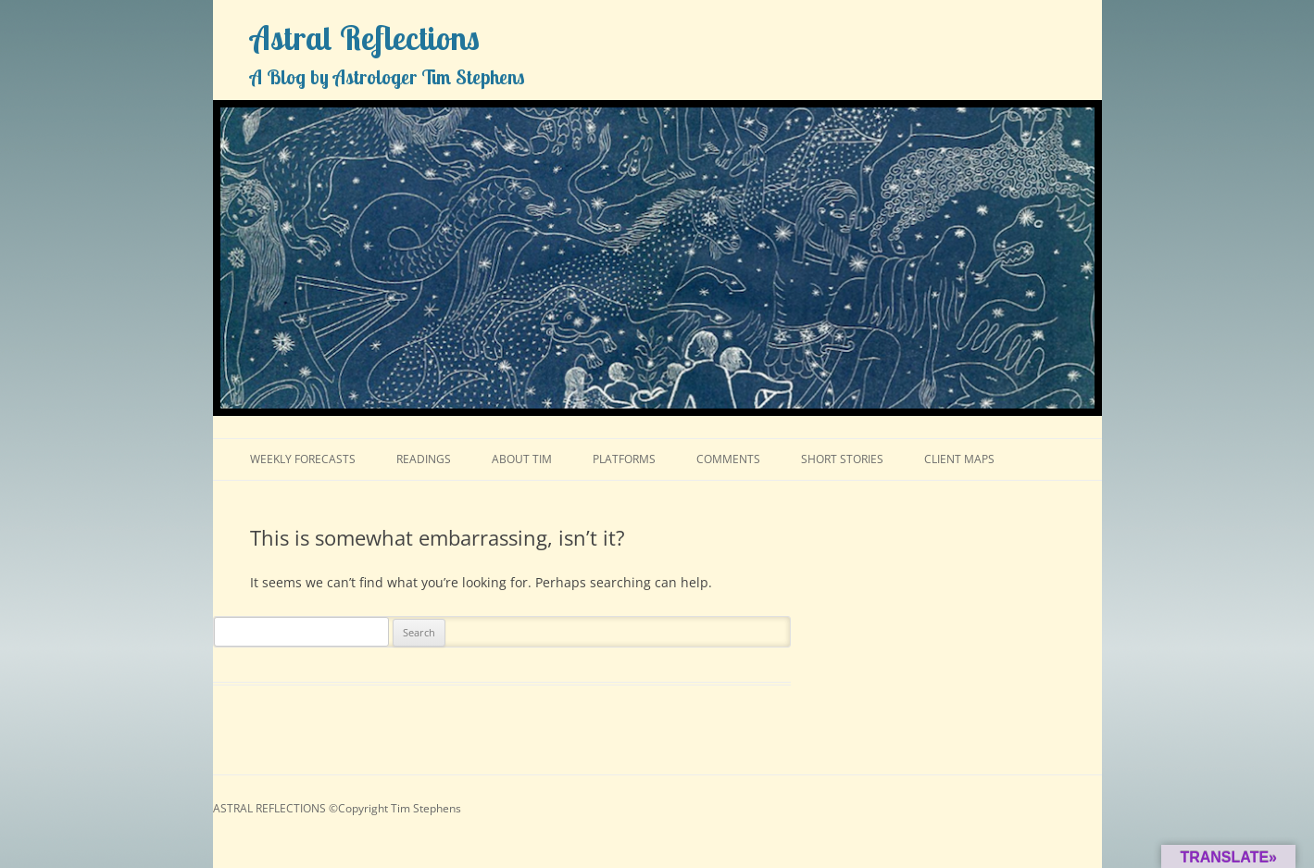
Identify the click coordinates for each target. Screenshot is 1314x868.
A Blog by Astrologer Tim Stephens (387, 77)
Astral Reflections (365, 38)
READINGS (423, 459)
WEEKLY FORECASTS (303, 459)
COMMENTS (728, 459)
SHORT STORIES (842, 459)
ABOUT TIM (522, 459)
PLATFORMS (624, 459)
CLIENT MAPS (959, 459)
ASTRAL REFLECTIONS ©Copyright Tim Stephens (337, 808)
